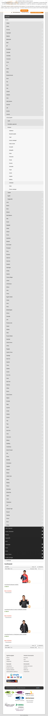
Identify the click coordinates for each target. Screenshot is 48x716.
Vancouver (8, 437)
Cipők (9, 120)
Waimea (8, 384)
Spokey (8, 368)
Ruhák (10, 160)
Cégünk (8, 659)
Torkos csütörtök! (9, 706)
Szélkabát (11, 182)
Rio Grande (8, 244)
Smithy (7, 270)
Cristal (7, 411)
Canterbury (8, 446)
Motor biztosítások (29, 700)
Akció (6, 541)
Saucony (8, 261)
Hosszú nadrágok (12, 140)
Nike (7, 218)
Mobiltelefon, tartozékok (19, 700)
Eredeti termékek (10, 668)
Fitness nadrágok (12, 189)
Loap (7, 433)
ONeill (7, 228)
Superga (8, 355)
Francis (8, 417)
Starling (8, 515)
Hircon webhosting (24, 715)
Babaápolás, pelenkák (19, 694)
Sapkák (10, 176)
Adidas (7, 23)
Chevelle (8, 52)
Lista (11, 568)
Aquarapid (8, 32)
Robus (7, 485)
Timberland (8, 502)
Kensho (8, 111)
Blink (7, 42)
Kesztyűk (11, 147)
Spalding (8, 443)
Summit (8, 407)
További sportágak (9, 557)
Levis (7, 202)
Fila (7, 81)
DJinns (7, 313)
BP (7, 45)
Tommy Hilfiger (9, 277)
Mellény (10, 179)
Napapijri (8, 225)
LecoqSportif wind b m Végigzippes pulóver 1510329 (15, 634)
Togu (7, 424)
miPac (7, 345)
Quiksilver (8, 238)
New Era (8, 358)
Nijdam (7, 397)
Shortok (10, 163)
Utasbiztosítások (30, 702)
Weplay (8, 482)
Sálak (10, 186)
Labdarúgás (7, 544)
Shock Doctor (9, 394)
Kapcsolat (26, 657)
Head (7, 378)
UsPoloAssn (9, 283)
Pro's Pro (8, 375)
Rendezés (32, 568)
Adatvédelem (9, 666)
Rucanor (8, 254)
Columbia (8, 55)
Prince (7, 518)
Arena (7, 26)
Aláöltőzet (11, 130)
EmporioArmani (9, 75)
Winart (7, 479)
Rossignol (8, 248)
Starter (7, 326)
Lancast (8, 114)
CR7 (7, 319)
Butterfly (8, 459)
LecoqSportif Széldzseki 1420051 (11, 584)
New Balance (9, 215)
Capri (10, 137)
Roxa (7, 521)
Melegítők (11, 150)
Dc (7, 65)
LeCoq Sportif (9, 117)
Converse (8, 59)
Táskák (9, 192)
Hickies (8, 329)
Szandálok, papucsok (12, 124)
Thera (7, 365)
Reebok (8, 241)
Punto (7, 456)
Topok (10, 169)
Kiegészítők (10, 199)
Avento (7, 371)
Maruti (7, 205)
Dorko (7, 68)
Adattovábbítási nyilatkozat (12, 671)
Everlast (8, 401)
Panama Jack (9, 323)
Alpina (7, 495)
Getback (8, 94)
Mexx (7, 208)
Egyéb (9, 195)
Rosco (7, 391)
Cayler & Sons (9, 352)
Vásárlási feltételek (10, 669)
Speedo (8, 274)
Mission (8, 212)
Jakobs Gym (9, 476)
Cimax (7, 525)
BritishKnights (9, 309)
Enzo (7, 78)
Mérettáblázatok (16, 12)
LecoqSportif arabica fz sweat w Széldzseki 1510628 (15, 609)
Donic (7, 427)
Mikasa (7, 440)
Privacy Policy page (15, 7)
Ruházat (9, 127)
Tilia (7, 420)
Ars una (8, 29)
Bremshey (8, 489)
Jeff (7, 107)
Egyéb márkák (9, 296)
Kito (7, 453)
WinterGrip (8, 492)
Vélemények (26, 661)
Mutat (33, 566)
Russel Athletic (9, 336)
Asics (7, 303)
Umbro (7, 280)
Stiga (7, 404)
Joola (7, 499)
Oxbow (7, 231)
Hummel (8, 104)
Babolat (8, 36)
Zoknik (10, 173)
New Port (8, 381)
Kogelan (8, 466)
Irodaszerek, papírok (30, 695)
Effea (7, 72)
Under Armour (9, 342)
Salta (7, 332)
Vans (7, 290)
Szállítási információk (28, 666)
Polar (7, 306)
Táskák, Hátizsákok (9, 531)
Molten (7, 472)
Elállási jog (26, 669)
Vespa (7, 300)
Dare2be (8, 339)
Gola (7, 98)
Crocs (7, 62)
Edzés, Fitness (8, 554)
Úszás (6, 551)
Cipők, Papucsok (8, 528)
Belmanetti (8, 39)
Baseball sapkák (12, 133)
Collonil (8, 91)
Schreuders (8, 463)
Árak (25, 659)
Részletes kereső (25, 12)
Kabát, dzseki (12, 143)
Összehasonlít (8, 592)
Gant (7, 85)
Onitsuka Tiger (9, 508)
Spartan (8, 362)
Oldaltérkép (8, 661)
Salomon (8, 257)
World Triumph (9, 450)
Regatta (8, 349)
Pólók (10, 153)
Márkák (6, 19)
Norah (7, 221)
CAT (7, 505)
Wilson (7, 287)
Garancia (25, 668)
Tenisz (6, 547)
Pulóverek (11, 156)
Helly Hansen (9, 101)
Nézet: (6, 568)
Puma (7, 235)
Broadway (8, 49)
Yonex (7, 293)
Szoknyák (11, 166)
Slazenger (8, 267)
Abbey (7, 388)
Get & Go (8, 430)
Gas (7, 88)
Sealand (8, 264)
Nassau (8, 469)
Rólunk (7, 657)
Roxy (7, 251)
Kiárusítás (7, 16)
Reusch (8, 512)
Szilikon (8, 414)
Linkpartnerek (26, 671)
